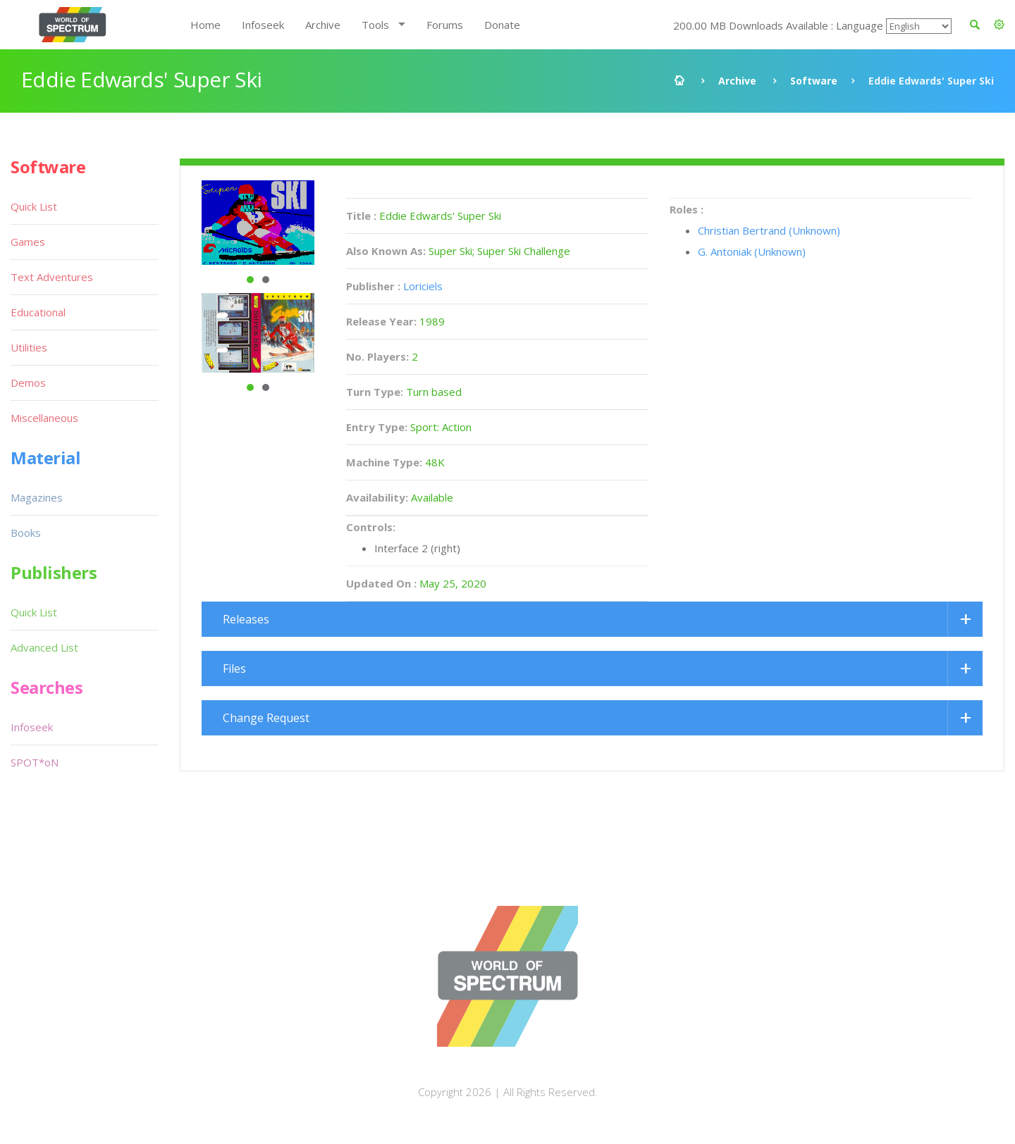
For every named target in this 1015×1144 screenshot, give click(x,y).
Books (26, 533)
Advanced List (44, 647)
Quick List (34, 206)
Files (234, 668)
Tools (375, 25)
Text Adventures (52, 277)
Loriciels (423, 286)
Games (28, 242)
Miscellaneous (44, 418)
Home (205, 25)
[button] (999, 25)
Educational (38, 312)
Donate (502, 25)
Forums (444, 25)
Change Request (266, 718)
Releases (246, 619)
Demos (28, 382)
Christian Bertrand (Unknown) (769, 230)
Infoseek (263, 25)
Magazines (37, 497)
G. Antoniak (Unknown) (752, 251)
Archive (322, 25)
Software (813, 80)
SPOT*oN (35, 762)
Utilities (29, 347)
